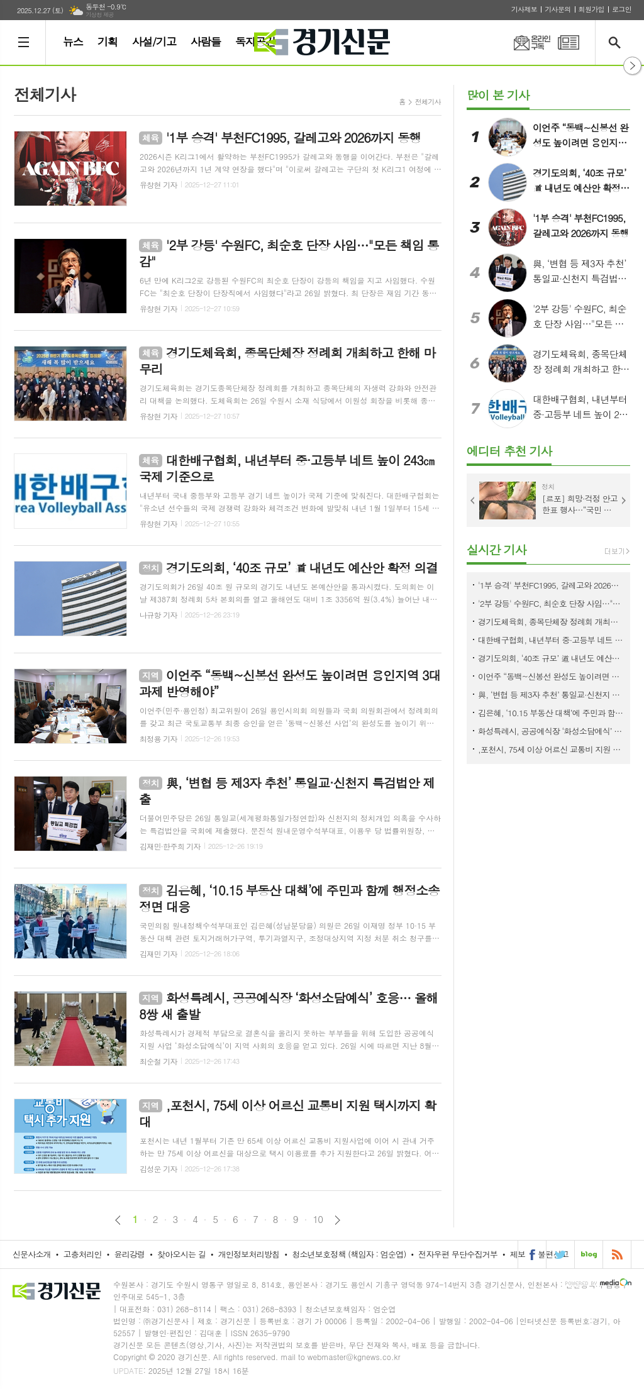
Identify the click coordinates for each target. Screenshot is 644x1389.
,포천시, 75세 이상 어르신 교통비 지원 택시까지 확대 (551, 749)
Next (624, 500)
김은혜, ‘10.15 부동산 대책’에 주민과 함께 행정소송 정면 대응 (551, 713)
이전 (118, 1220)
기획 (107, 41)
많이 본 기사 (498, 94)
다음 (337, 1220)
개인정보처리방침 (249, 1254)
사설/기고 (154, 41)
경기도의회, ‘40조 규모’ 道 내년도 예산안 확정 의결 (551, 658)
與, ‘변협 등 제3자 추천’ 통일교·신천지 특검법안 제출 (551, 694)
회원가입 (591, 9)
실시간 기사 (496, 549)
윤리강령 (129, 1254)
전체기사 (428, 101)
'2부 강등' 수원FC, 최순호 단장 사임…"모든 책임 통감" (551, 603)
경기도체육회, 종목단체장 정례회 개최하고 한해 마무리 (551, 622)
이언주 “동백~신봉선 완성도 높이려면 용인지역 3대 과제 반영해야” (551, 676)
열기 (632, 66)
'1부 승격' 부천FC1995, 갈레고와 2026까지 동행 (551, 585)
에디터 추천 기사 (509, 450)
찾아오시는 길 (181, 1254)
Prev (473, 500)
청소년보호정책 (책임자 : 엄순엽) (349, 1254)
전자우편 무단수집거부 (457, 1254)
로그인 (621, 9)
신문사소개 (32, 1254)
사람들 (206, 41)
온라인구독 (524, 42)
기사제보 (524, 9)
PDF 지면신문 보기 (569, 42)
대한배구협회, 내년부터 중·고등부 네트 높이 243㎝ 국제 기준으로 (551, 640)
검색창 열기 (617, 42)
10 (318, 1219)
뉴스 (73, 41)
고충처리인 (83, 1254)
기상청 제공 (100, 15)
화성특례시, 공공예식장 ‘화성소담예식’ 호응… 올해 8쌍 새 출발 (551, 731)
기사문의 (557, 9)
